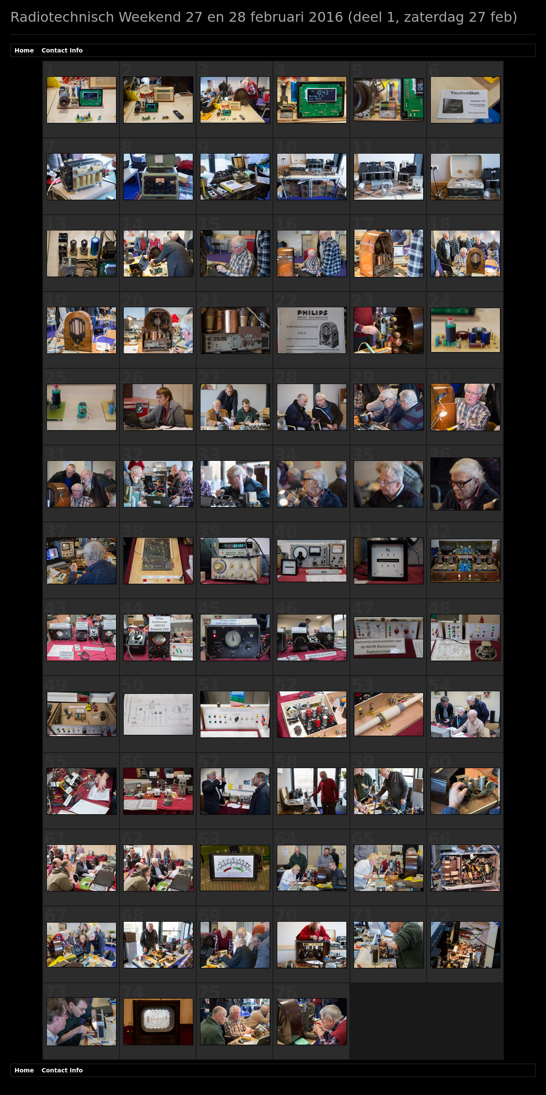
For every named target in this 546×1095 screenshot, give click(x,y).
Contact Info (62, 50)
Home (24, 50)
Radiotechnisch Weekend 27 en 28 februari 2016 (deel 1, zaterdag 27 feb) (263, 17)
